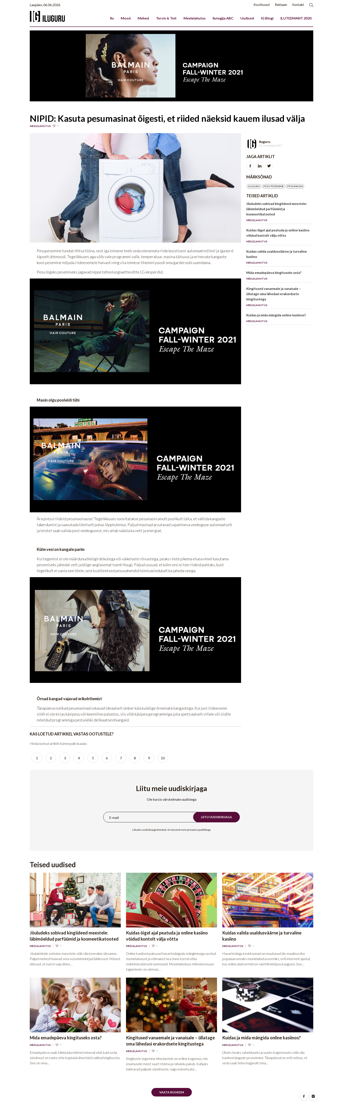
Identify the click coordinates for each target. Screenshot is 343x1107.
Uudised (247, 18)
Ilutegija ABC (223, 18)
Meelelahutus (195, 18)
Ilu (112, 18)
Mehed (143, 18)
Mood (126, 18)
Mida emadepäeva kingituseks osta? (279, 276)
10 (163, 758)
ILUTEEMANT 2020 (296, 18)
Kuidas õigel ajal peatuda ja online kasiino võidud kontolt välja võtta (279, 236)
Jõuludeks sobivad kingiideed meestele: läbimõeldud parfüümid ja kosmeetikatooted (279, 213)
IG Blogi (267, 18)
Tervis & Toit (166, 18)
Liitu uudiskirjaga (216, 817)
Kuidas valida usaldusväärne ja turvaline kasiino (279, 257)
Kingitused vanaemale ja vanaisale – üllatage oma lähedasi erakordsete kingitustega (279, 298)
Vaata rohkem (171, 1092)
